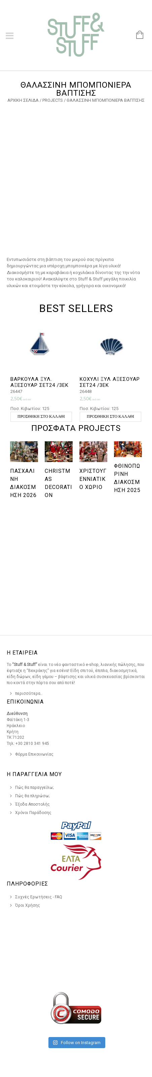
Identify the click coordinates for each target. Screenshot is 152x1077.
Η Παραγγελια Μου (34, 774)
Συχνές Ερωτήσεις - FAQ (38, 897)
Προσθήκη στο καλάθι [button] (41, 416)
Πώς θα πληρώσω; (32, 796)
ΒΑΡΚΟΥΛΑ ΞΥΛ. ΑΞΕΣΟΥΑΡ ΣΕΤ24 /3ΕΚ (39, 382)
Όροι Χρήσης (27, 905)
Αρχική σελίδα (23, 100)
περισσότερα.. (28, 693)
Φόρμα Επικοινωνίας (34, 754)
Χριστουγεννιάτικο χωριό (93, 479)
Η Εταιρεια (22, 652)
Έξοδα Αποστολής (32, 804)
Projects (52, 100)
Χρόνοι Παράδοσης (33, 812)
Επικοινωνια (25, 702)
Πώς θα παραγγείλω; (34, 787)
